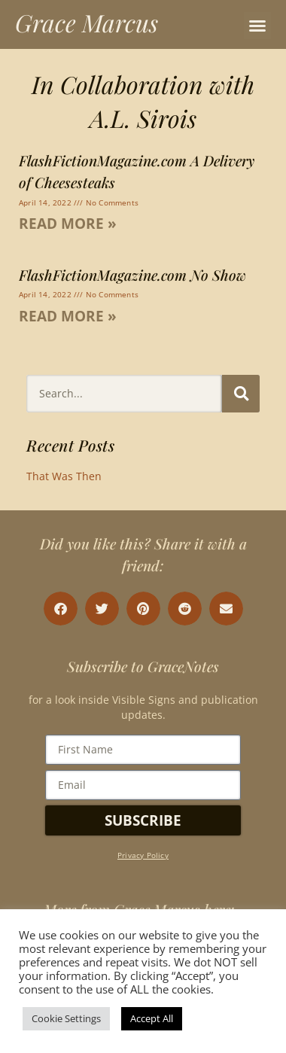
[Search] (241, 393)
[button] (257, 25)
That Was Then (64, 476)
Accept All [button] (151, 1018)
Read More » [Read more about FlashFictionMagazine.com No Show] (68, 316)
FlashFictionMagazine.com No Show (132, 275)
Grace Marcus (86, 22)
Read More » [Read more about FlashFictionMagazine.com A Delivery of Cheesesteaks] (68, 223)
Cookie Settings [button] (66, 1018)
